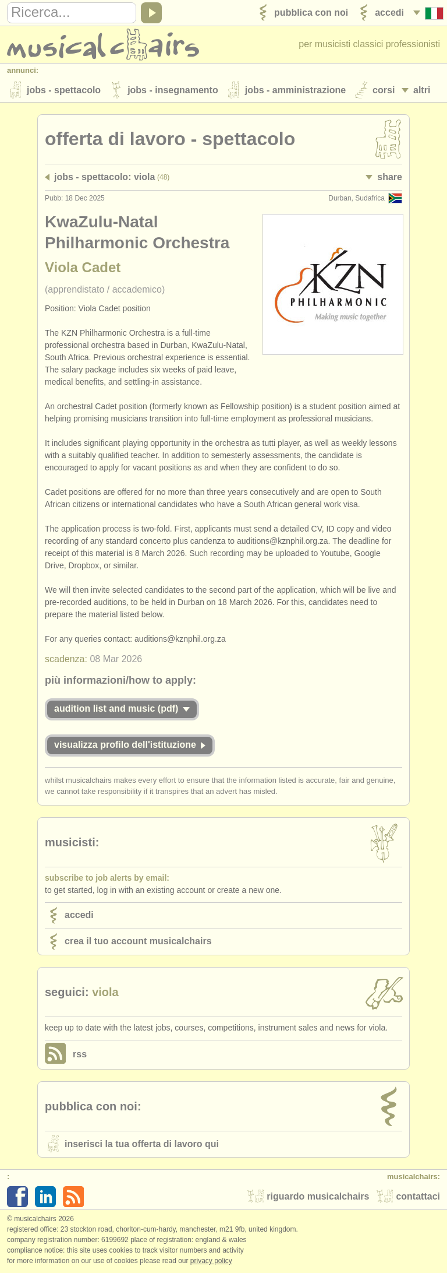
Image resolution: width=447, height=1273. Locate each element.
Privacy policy (211, 1261)
